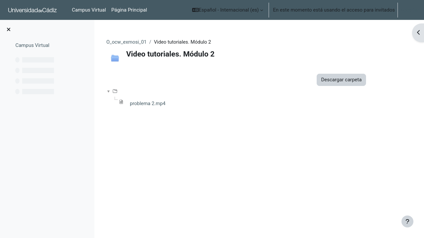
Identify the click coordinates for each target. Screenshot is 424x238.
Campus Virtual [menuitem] (89, 10)
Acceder (409, 10)
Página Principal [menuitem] (129, 10)
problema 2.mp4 (166, 104)
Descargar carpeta (359, 80)
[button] (228, 10)
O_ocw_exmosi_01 (144, 42)
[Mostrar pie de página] (407, 221)
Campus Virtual (32, 45)
